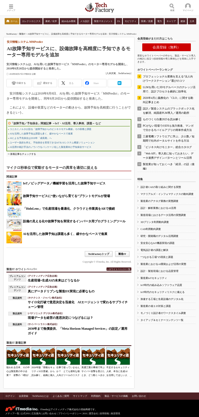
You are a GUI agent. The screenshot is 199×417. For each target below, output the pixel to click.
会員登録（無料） (167, 47)
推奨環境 (115, 413)
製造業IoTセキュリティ (154, 278)
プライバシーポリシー (69, 413)
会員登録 (23, 396)
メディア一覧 (12, 413)
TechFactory (11, 34)
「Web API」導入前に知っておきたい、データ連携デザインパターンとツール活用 (168, 155)
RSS (85, 413)
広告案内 (36, 413)
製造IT (22, 34)
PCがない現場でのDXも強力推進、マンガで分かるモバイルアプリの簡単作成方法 (168, 127)
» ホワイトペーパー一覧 (118, 269)
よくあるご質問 (61, 396)
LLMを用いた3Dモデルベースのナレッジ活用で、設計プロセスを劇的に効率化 (169, 89)
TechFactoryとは (40, 396)
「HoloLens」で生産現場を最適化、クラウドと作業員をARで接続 (69, 208)
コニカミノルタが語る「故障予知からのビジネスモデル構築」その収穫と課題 (50, 129)
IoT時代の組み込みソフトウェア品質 (161, 285)
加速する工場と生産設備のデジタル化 (162, 299)
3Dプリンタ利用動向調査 (155, 222)
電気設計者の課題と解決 (154, 250)
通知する (47, 83)
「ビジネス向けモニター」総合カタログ (167, 147)
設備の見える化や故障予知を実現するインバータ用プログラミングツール (74, 221)
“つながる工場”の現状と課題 (157, 257)
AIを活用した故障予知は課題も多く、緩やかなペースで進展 (41, 133)
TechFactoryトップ (98, 253)
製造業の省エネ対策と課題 (156, 306)
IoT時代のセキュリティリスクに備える (163, 292)
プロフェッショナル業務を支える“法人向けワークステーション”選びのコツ (168, 78)
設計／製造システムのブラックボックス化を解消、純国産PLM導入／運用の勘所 (169, 110)
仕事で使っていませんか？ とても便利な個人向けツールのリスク (68, 371)
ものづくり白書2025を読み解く (162, 119)
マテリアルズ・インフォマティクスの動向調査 (167, 194)
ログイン (10, 396)
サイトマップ (80, 396)
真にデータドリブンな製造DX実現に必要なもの (61, 291)
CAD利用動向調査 (151, 229)
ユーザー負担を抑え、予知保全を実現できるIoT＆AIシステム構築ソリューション (52, 142)
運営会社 (93, 413)
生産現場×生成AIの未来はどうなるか (54, 280)
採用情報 (104, 413)
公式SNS (25, 413)
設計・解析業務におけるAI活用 (158, 208)
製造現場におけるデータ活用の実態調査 (163, 215)
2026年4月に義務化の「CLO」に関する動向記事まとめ (168, 100)
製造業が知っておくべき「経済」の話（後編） (169, 166)
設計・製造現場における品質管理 (159, 271)
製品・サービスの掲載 (116, 396)
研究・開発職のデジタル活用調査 (159, 236)
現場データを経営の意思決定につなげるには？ (60, 317)
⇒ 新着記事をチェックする (21, 154)
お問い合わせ (139, 396)
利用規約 (95, 396)
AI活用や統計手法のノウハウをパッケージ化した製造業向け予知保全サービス (50, 147)
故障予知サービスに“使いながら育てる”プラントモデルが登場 (66, 196)
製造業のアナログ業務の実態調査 (159, 201)
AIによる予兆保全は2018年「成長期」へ (31, 138)
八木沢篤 (111, 73)
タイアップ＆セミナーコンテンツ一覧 (162, 320)
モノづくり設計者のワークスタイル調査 (163, 313)
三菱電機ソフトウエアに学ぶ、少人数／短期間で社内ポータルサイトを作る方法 (169, 138)
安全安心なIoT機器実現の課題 (158, 243)
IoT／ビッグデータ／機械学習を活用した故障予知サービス (64, 183)
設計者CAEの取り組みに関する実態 (161, 187)
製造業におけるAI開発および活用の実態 (163, 264)
